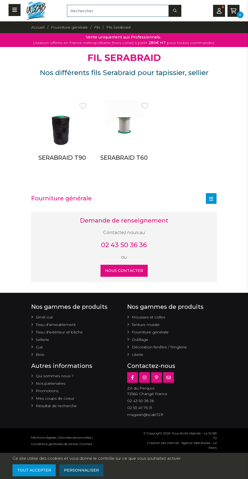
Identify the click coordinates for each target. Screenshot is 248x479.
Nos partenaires (50, 383)
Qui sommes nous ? (55, 375)
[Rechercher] (118, 11)
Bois (40, 354)
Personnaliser (81, 470)
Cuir (39, 347)
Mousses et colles (148, 317)
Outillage (140, 339)
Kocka (205, 443)
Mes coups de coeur (55, 398)
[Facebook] (132, 377)
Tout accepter (34, 470)
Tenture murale (145, 324)
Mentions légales (43, 437)
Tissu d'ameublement (56, 324)
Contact (86, 444)
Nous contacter (124, 270)
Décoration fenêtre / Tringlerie (159, 347)
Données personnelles (75, 437)
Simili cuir (44, 317)
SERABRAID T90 (62, 157)
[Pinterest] (156, 377)
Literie (137, 354)
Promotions (47, 390)
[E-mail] (168, 377)
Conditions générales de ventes (54, 444)
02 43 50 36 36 (124, 245)
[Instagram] (144, 377)
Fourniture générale (150, 332)
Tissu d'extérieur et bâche (59, 332)
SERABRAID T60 (124, 157)
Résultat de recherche (56, 405)
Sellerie (42, 339)
